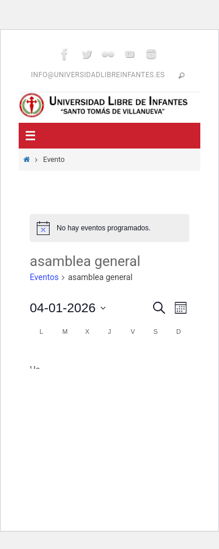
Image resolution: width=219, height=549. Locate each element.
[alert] (109, 228)
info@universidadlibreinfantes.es (98, 75)
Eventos (44, 277)
